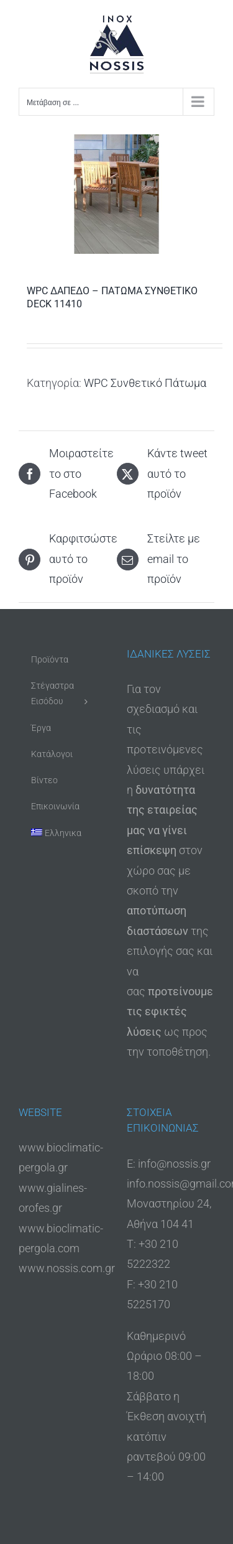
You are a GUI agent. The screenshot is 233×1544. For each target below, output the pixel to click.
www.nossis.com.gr (67, 1268)
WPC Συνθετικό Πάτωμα (145, 382)
